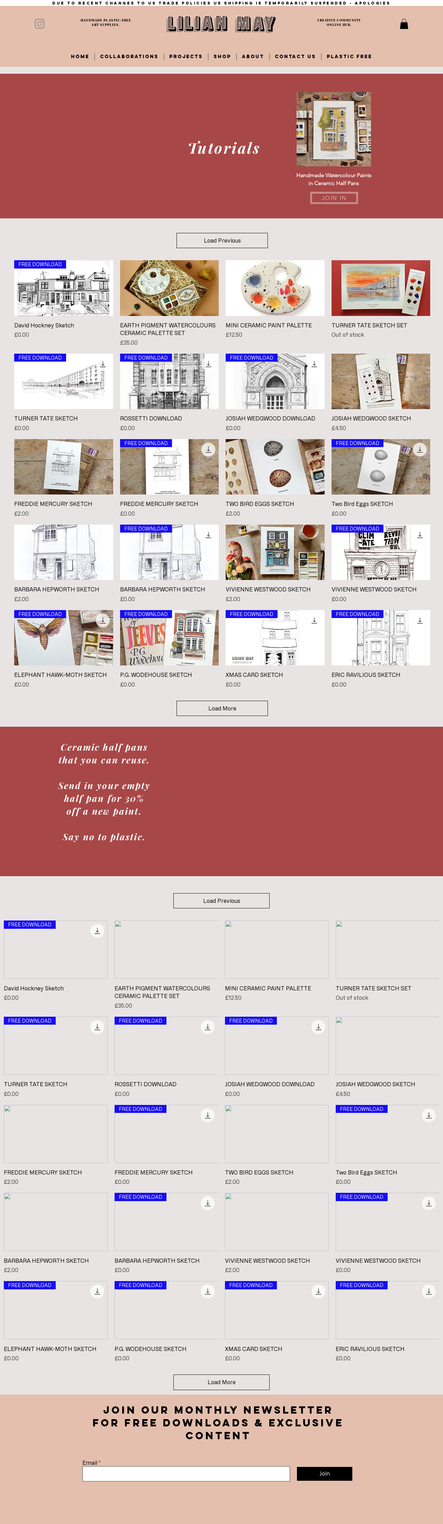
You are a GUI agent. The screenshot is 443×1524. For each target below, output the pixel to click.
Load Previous (222, 240)
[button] (404, 24)
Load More (222, 708)
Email (89, 1463)
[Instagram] (39, 23)
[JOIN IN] (334, 198)
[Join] (324, 1474)
